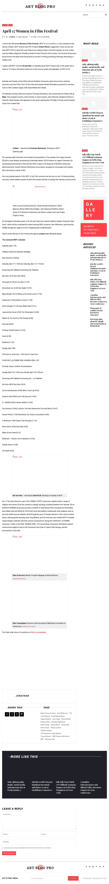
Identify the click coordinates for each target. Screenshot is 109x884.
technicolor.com (28, 626)
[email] (49, 879)
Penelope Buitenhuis (58, 722)
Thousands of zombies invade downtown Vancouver (96, 311)
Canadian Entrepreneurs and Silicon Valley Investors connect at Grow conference (98, 299)
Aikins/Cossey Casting (48, 713)
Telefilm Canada (46, 730)
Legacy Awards (46, 719)
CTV (70, 713)
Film (10, 25)
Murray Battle (66, 719)
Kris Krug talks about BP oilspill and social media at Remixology (98, 322)
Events (5, 25)
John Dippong (45, 716)
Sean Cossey (45, 728)
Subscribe (73, 879)
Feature (85, 60)
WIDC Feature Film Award (60, 736)
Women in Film (50, 739)
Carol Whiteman (62, 713)
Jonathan (12, 37)
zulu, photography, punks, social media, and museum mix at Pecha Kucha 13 (93, 68)
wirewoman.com (19, 579)
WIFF (42, 739)
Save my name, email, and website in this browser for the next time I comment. (28, 848)
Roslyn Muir (65, 725)
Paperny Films (45, 722)
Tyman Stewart (46, 736)
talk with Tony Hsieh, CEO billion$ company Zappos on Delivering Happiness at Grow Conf (93, 158)
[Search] (106, 15)
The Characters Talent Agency (51, 733)
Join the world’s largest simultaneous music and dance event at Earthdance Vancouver (93, 116)
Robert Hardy (45, 725)
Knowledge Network (58, 716)
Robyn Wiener (55, 725)
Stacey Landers (56, 728)
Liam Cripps (56, 719)
